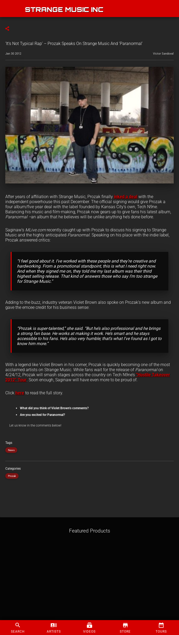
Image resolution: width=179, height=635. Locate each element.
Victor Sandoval (163, 53)
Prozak (12, 475)
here (19, 392)
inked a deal (125, 196)
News (11, 450)
